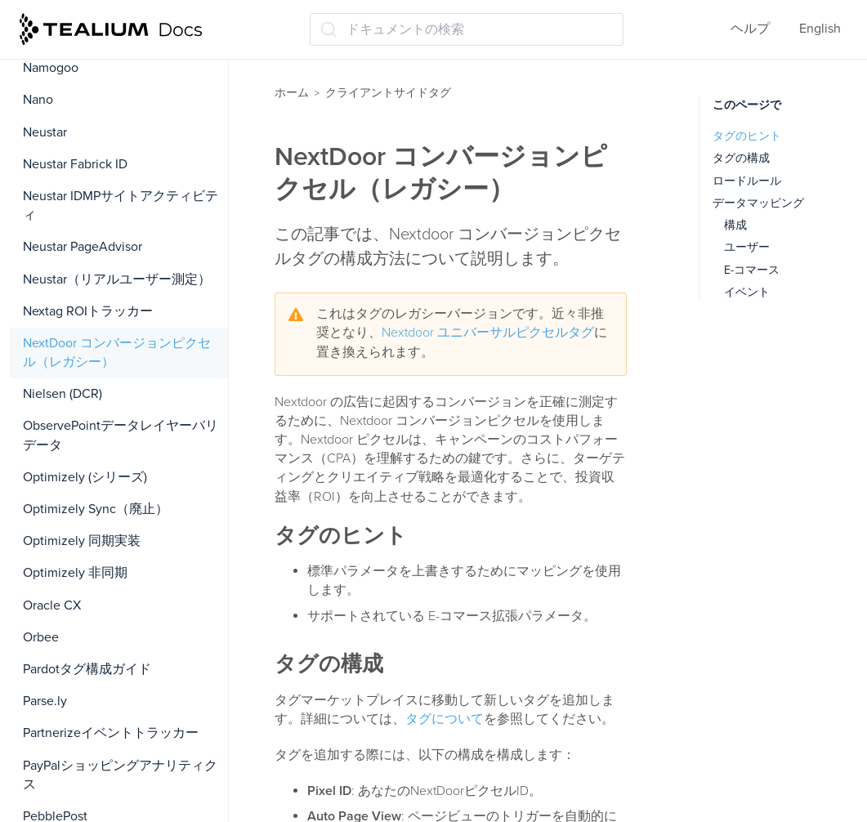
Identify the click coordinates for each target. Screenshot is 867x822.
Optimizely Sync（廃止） (95, 509)
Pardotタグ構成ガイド (87, 669)
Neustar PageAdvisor (82, 247)
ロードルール (747, 181)
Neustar (45, 132)
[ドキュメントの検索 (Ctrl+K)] (466, 29)
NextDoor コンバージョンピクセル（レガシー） (117, 352)
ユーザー (747, 247)
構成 (735, 225)
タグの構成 (741, 158)
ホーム (292, 93)
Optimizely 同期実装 (82, 541)
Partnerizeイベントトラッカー (111, 733)
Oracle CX (52, 605)
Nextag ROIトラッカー (88, 311)
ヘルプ (750, 28)
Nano (38, 100)
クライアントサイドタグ (388, 93)
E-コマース (752, 270)
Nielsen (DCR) (62, 394)
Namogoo (50, 68)
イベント (747, 292)
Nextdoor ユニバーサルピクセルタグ (488, 332)
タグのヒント (747, 136)
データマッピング (758, 203)
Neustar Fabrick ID (75, 164)
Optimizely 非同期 (75, 573)
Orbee (41, 637)
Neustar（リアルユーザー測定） (117, 279)
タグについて (444, 719)
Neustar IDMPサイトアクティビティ (120, 205)
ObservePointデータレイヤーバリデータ (120, 435)
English (820, 28)
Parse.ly (45, 701)
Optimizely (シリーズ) (85, 477)
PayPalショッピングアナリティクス (120, 775)
